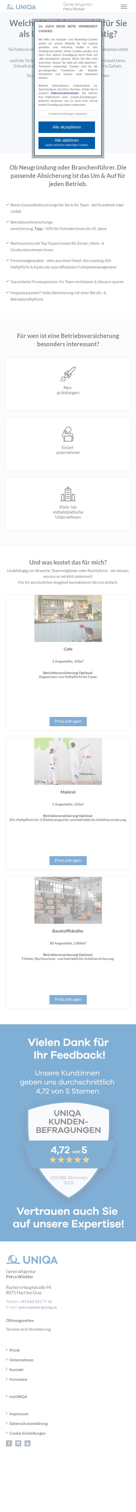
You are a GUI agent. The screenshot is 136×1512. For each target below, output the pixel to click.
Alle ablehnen (67, 142)
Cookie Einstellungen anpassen (68, 113)
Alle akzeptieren (66, 127)
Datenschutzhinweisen (64, 93)
